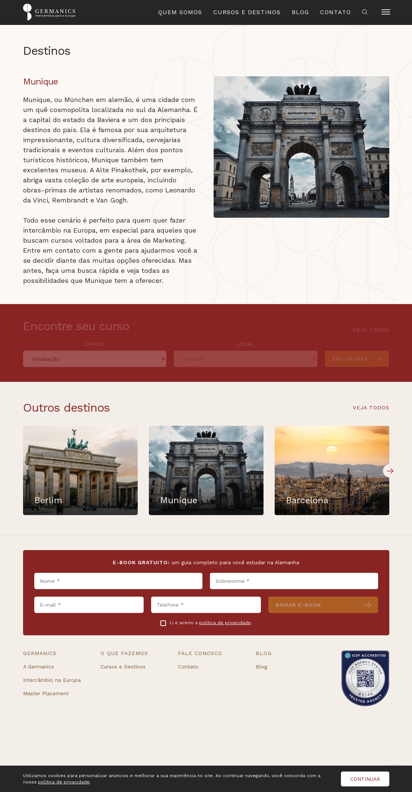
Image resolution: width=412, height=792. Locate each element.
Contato (335, 12)
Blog (300, 12)
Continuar (365, 779)
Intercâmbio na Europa (52, 680)
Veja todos (371, 408)
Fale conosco (200, 653)
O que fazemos (124, 653)
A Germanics (38, 667)
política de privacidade (225, 622)
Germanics (40, 653)
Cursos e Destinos (247, 12)
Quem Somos (180, 12)
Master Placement (46, 693)
